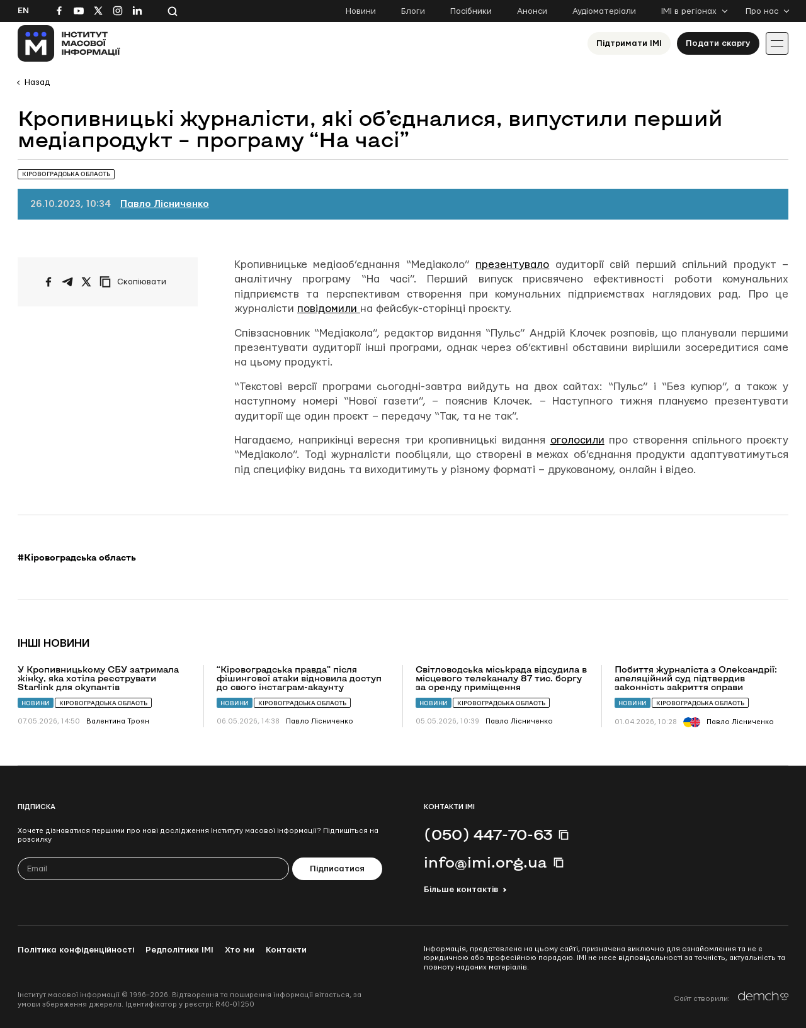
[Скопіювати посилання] (136, 282)
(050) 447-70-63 (488, 834)
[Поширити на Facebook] (48, 282)
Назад (37, 82)
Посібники (471, 11)
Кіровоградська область (103, 703)
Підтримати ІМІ (629, 43)
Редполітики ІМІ (179, 950)
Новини (361, 11)
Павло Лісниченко (164, 204)
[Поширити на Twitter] (86, 282)
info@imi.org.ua (485, 861)
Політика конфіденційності (76, 950)
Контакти (286, 950)
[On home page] (69, 43)
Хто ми (239, 950)
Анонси (532, 11)
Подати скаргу (718, 43)
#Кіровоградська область (77, 557)
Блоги (413, 11)
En (23, 10)
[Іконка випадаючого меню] (777, 43)
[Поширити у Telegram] (67, 282)
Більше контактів (461, 889)
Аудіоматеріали (604, 11)
